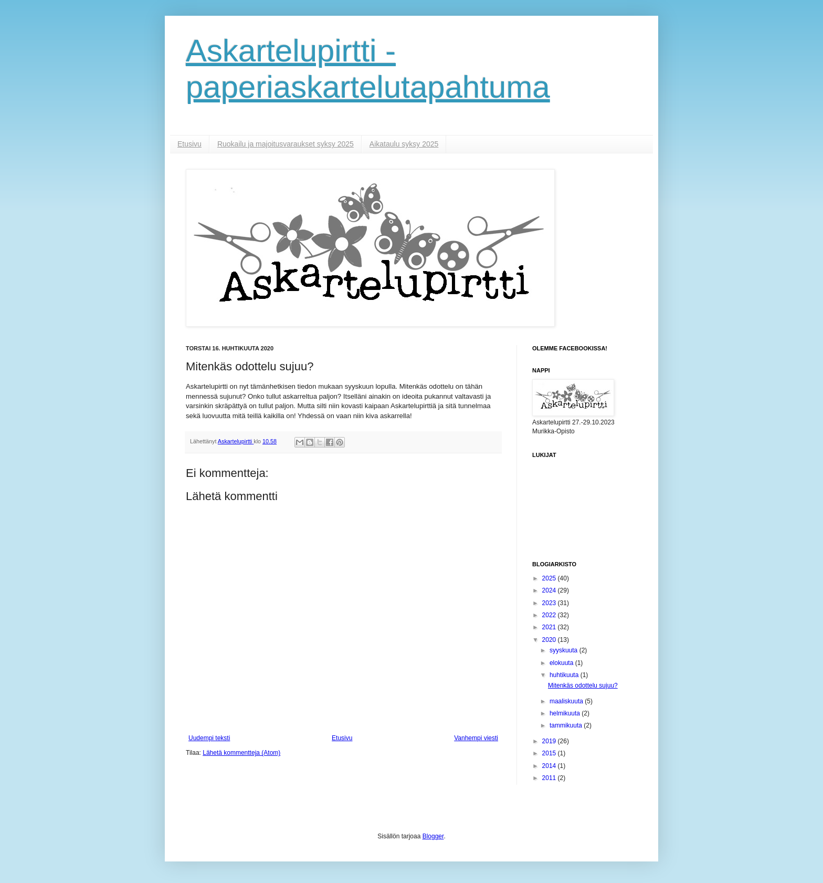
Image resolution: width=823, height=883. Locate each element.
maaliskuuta (567, 701)
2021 (550, 627)
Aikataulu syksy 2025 (404, 144)
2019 (550, 741)
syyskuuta (564, 650)
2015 (550, 753)
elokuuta (562, 663)
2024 (550, 590)
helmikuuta (566, 713)
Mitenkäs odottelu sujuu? (583, 685)
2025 (550, 578)
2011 (550, 778)
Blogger (433, 836)
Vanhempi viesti (476, 738)
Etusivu (189, 144)
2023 (550, 603)
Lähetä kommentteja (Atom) (241, 752)
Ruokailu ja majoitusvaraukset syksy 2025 (285, 144)
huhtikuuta (565, 675)
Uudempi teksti (209, 738)
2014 (550, 766)
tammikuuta (567, 725)
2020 (550, 639)
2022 (550, 615)
